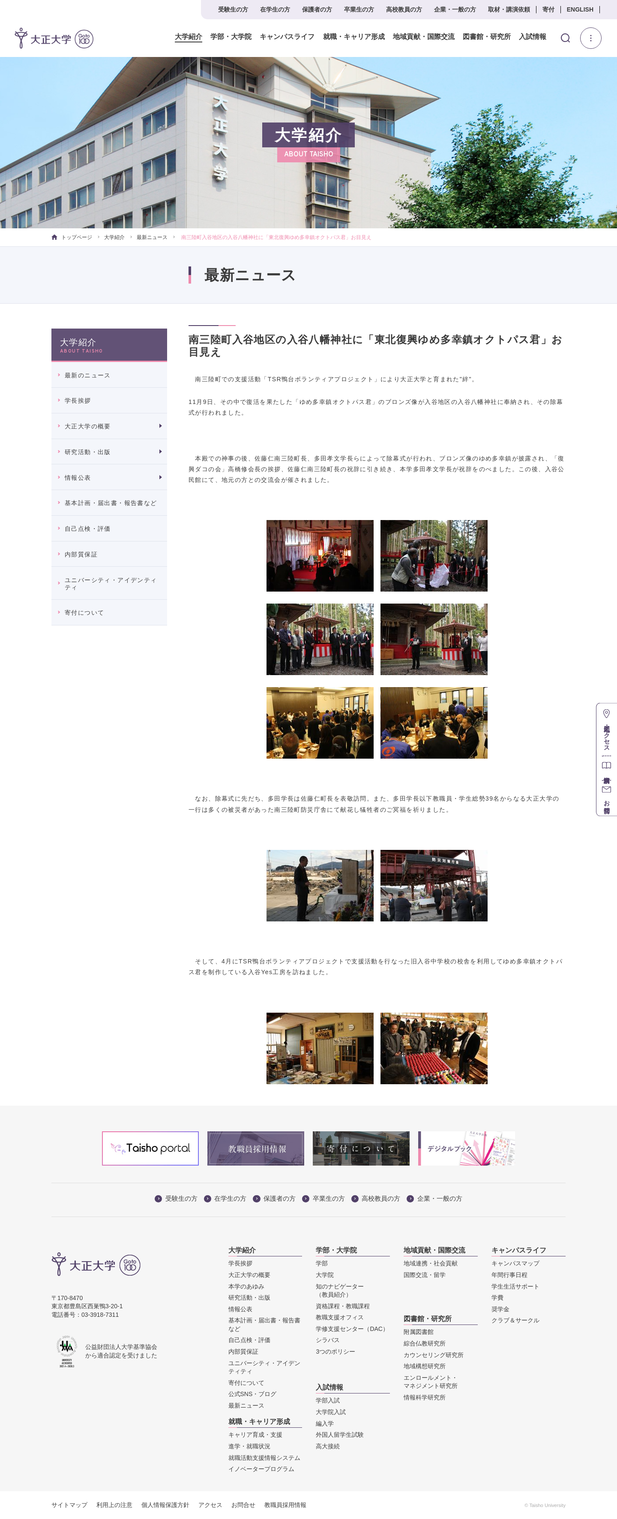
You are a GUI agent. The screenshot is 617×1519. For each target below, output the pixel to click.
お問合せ (243, 1504)
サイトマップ (69, 1504)
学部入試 (328, 1400)
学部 (322, 1263)
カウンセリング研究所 (434, 1355)
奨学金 (500, 1309)
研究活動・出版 (88, 452)
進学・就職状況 (249, 1446)
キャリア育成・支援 (255, 1434)
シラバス (328, 1340)
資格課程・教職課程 (343, 1306)
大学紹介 (188, 36)
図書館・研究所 (486, 36)
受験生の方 (233, 9)
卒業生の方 (359, 9)
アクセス (210, 1504)
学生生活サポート (515, 1286)
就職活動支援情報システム (264, 1457)
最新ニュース (152, 237)
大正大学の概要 (88, 426)
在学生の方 (275, 9)
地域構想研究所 (425, 1366)
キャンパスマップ (515, 1263)
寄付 (548, 9)
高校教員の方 (404, 9)
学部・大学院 (231, 36)
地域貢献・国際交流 (423, 36)
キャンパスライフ (287, 36)
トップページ (71, 237)
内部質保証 (81, 554)
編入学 (325, 1423)
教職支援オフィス (340, 1317)
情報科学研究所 (425, 1397)
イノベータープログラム (261, 1468)
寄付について (84, 612)
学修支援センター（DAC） (352, 1328)
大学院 (325, 1274)
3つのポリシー (335, 1351)
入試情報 (532, 36)
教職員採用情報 (285, 1504)
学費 (497, 1297)
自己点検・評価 (88, 528)
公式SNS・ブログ (252, 1393)
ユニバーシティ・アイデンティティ (111, 584)
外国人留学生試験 (340, 1434)
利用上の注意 (114, 1504)
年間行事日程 (509, 1274)
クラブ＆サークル (515, 1320)
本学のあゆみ (246, 1286)
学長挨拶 (78, 400)
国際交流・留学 (425, 1274)
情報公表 (78, 477)
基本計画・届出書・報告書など (111, 502)
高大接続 (328, 1446)
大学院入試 (331, 1411)
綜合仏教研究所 (425, 1343)
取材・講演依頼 (509, 9)
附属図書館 (419, 1331)
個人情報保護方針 (165, 1504)
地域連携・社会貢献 (431, 1263)
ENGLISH (580, 9)
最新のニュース (88, 375)
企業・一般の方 (455, 9)
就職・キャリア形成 (353, 36)
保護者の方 (317, 9)
